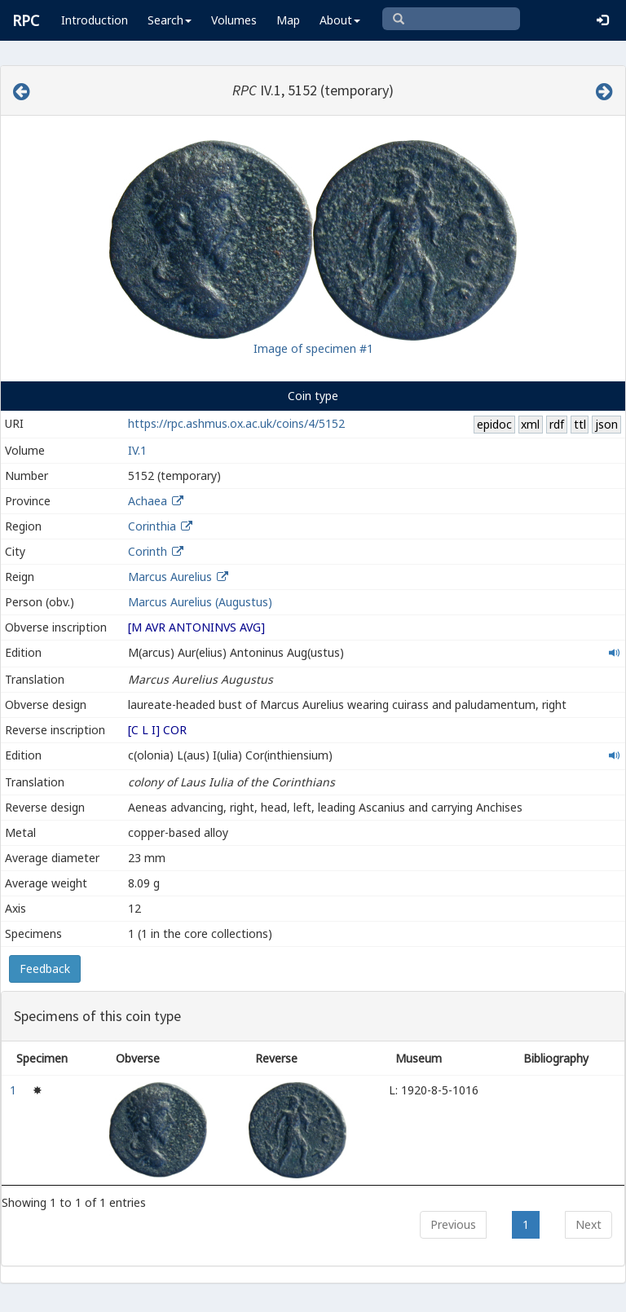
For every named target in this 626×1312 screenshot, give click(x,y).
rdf (556, 424)
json (606, 424)
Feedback (45, 968)
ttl (580, 424)
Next (588, 1224)
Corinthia (152, 526)
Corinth (147, 551)
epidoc (494, 424)
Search (170, 20)
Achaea (147, 501)
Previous (453, 1224)
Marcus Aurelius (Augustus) (200, 602)
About (340, 20)
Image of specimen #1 (313, 348)
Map (288, 20)
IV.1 (137, 450)
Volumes (234, 20)
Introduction (94, 20)
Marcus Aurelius (170, 576)
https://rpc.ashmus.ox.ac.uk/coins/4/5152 (236, 423)
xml (530, 424)
